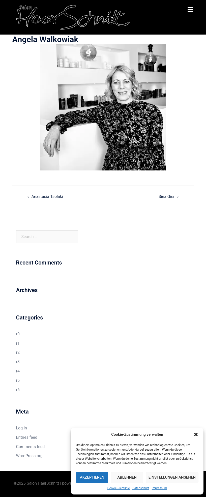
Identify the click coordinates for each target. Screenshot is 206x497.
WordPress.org (29, 455)
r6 (18, 389)
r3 (18, 361)
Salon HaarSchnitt (43, 483)
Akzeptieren (92, 477)
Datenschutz (140, 488)
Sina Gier (167, 196)
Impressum (159, 488)
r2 (18, 352)
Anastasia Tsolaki (47, 196)
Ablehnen (126, 477)
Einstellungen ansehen (172, 477)
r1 (18, 343)
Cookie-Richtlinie (118, 488)
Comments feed (30, 446)
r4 (18, 371)
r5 (18, 380)
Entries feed (27, 437)
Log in (21, 428)
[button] (195, 434)
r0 (18, 334)
